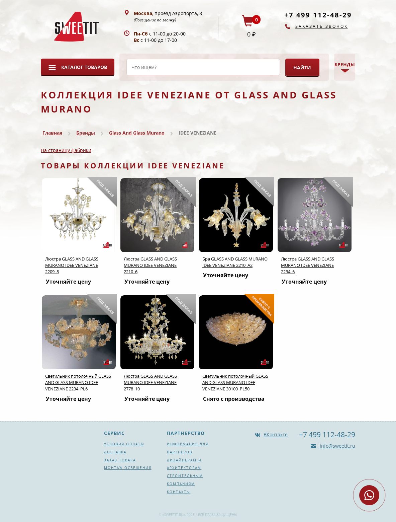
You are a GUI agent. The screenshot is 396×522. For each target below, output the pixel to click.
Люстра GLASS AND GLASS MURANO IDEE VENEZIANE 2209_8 (71, 265)
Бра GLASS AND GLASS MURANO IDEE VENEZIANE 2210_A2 (235, 262)
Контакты (178, 492)
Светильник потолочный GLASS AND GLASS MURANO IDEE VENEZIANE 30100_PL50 (235, 382)
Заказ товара (120, 460)
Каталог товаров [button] (84, 67)
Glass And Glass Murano (137, 133)
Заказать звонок (321, 26)
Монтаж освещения (128, 467)
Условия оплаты (124, 444)
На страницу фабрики (66, 150)
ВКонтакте (276, 434)
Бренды (85, 133)
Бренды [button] (344, 64)
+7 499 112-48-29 (318, 14)
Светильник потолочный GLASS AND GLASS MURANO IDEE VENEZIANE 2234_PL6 (78, 382)
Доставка (115, 452)
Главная (52, 133)
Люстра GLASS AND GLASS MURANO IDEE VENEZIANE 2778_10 (150, 382)
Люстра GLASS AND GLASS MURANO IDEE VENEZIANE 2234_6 (307, 265)
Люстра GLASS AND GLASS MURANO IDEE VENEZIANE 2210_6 (150, 265)
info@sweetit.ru (336, 446)
